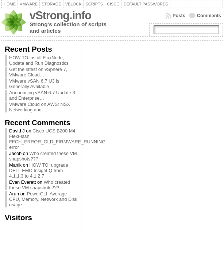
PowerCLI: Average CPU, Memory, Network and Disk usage (43, 199)
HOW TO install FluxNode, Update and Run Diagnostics (39, 60)
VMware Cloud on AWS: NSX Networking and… (39, 107)
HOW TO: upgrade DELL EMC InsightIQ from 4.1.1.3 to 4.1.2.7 (38, 170)
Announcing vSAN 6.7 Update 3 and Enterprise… (42, 95)
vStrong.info (60, 15)
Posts (179, 15)
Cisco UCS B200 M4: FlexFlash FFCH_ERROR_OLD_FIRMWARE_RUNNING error (57, 139)
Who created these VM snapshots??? (39, 184)
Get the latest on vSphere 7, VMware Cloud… (38, 72)
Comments (209, 15)
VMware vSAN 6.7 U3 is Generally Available (34, 83)
